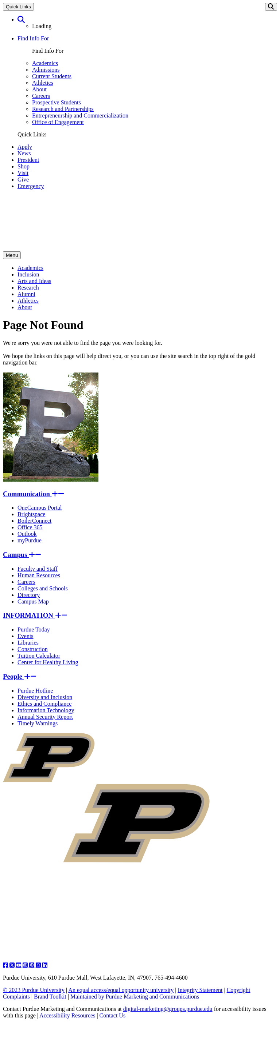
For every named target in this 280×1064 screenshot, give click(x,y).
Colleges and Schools (43, 588)
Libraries (28, 642)
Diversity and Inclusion (45, 697)
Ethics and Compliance (44, 704)
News (24, 153)
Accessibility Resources (67, 1015)
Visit (23, 173)
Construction (33, 649)
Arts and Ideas (34, 281)
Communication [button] (33, 494)
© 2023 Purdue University (34, 990)
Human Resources (39, 575)
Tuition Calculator (39, 656)
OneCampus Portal (40, 508)
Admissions (46, 70)
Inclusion (28, 274)
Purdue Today (34, 629)
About (39, 89)
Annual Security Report (45, 717)
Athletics (42, 83)
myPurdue (30, 540)
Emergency (31, 186)
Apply (25, 147)
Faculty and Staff (38, 569)
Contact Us (113, 1015)
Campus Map (33, 601)
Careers (41, 96)
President (28, 160)
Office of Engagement (58, 122)
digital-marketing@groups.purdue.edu (168, 1009)
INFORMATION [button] (35, 615)
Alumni (26, 294)
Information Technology (46, 710)
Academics (45, 63)
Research (28, 287)
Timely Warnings (38, 723)
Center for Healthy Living (48, 662)
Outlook (27, 534)
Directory (29, 595)
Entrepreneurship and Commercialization (80, 115)
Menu (12, 255)
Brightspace (31, 514)
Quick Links (18, 6)
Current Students (51, 76)
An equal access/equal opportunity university (121, 990)
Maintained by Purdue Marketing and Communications (134, 996)
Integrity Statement (200, 990)
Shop (24, 166)
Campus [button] (22, 554)
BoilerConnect (34, 521)
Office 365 (30, 527)
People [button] (19, 676)
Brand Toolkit (50, 996)
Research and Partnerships (63, 109)
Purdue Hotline (35, 691)
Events (26, 636)
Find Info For (33, 38)
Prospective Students (56, 102)
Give (23, 179)
